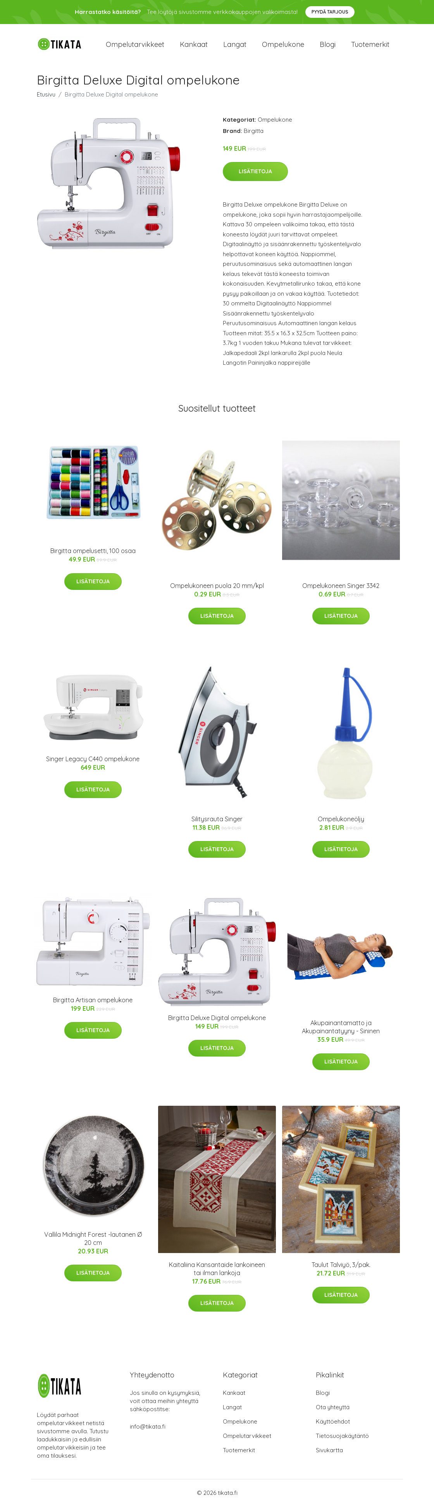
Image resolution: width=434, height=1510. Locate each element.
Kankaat (194, 46)
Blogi (328, 46)
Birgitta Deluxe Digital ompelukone (217, 1022)
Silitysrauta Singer (217, 823)
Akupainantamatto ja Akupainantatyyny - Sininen (341, 1031)
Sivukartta (329, 1454)
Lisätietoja (255, 175)
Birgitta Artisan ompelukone (93, 1004)
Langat (234, 46)
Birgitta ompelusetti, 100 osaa (93, 555)
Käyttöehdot (333, 1425)
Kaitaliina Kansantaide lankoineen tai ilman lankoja (217, 1273)
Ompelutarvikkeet (135, 46)
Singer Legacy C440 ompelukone (93, 763)
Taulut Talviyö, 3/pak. (341, 1268)
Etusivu (46, 98)
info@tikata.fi (147, 1430)
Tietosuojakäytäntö (342, 1439)
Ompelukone (283, 46)
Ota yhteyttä (333, 1411)
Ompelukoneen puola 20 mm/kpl (217, 589)
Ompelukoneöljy (341, 823)
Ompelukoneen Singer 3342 (340, 589)
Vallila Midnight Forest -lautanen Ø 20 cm (93, 1242)
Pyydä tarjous (330, 12)
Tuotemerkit (370, 46)
